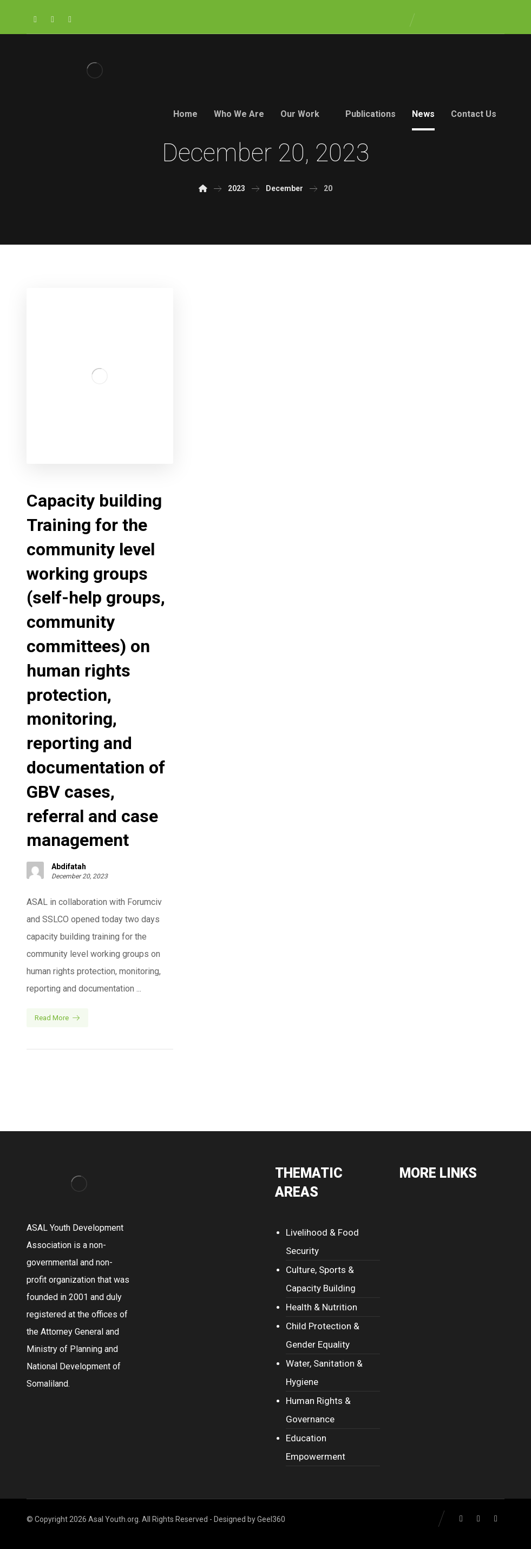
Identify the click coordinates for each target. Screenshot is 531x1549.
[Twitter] (52, 19)
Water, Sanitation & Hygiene (324, 1372)
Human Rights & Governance (318, 1410)
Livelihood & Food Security (322, 1241)
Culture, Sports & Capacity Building (321, 1279)
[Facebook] (35, 19)
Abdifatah (68, 866)
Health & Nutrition (321, 1307)
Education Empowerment (315, 1447)
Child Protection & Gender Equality (322, 1335)
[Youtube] (69, 19)
